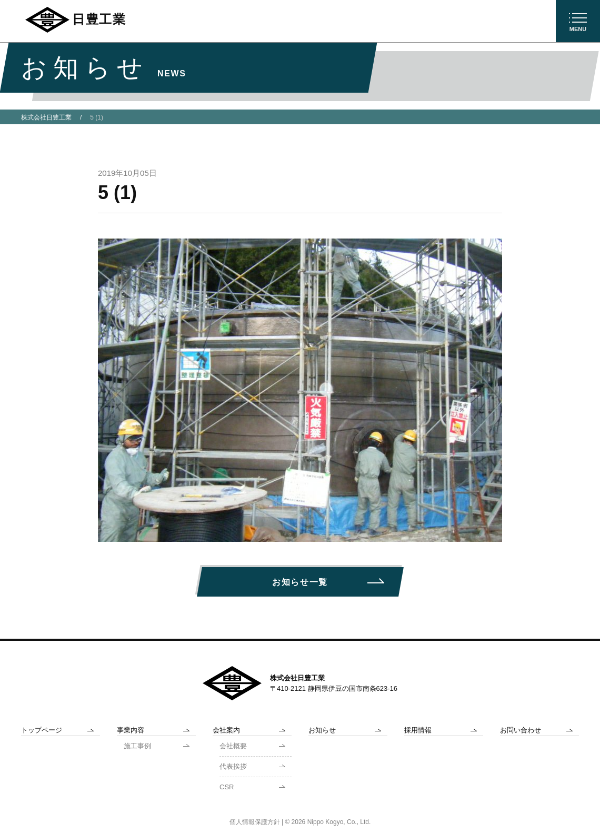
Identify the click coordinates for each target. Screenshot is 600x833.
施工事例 (137, 746)
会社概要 (233, 746)
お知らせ (322, 730)
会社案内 (226, 730)
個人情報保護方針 (254, 822)
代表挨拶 (233, 766)
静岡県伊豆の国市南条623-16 (352, 688)
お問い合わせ (520, 730)
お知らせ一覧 (300, 582)
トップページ (41, 730)
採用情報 (418, 730)
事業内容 (130, 730)
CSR (226, 787)
